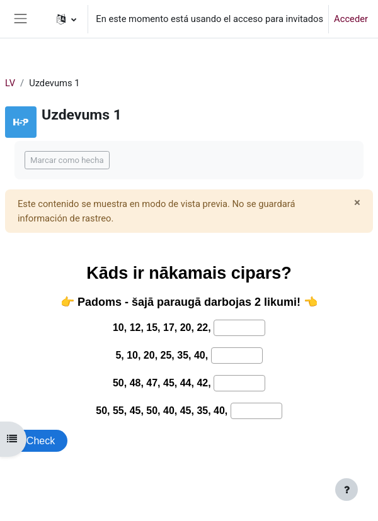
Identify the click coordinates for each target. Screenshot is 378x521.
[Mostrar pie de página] (346, 489)
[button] (66, 19)
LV (10, 83)
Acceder (351, 19)
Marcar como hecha (67, 160)
